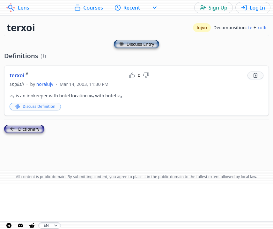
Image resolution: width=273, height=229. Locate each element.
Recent (127, 7)
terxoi (19, 75)
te (250, 27)
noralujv (44, 84)
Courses (88, 7)
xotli (261, 27)
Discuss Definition (35, 106)
